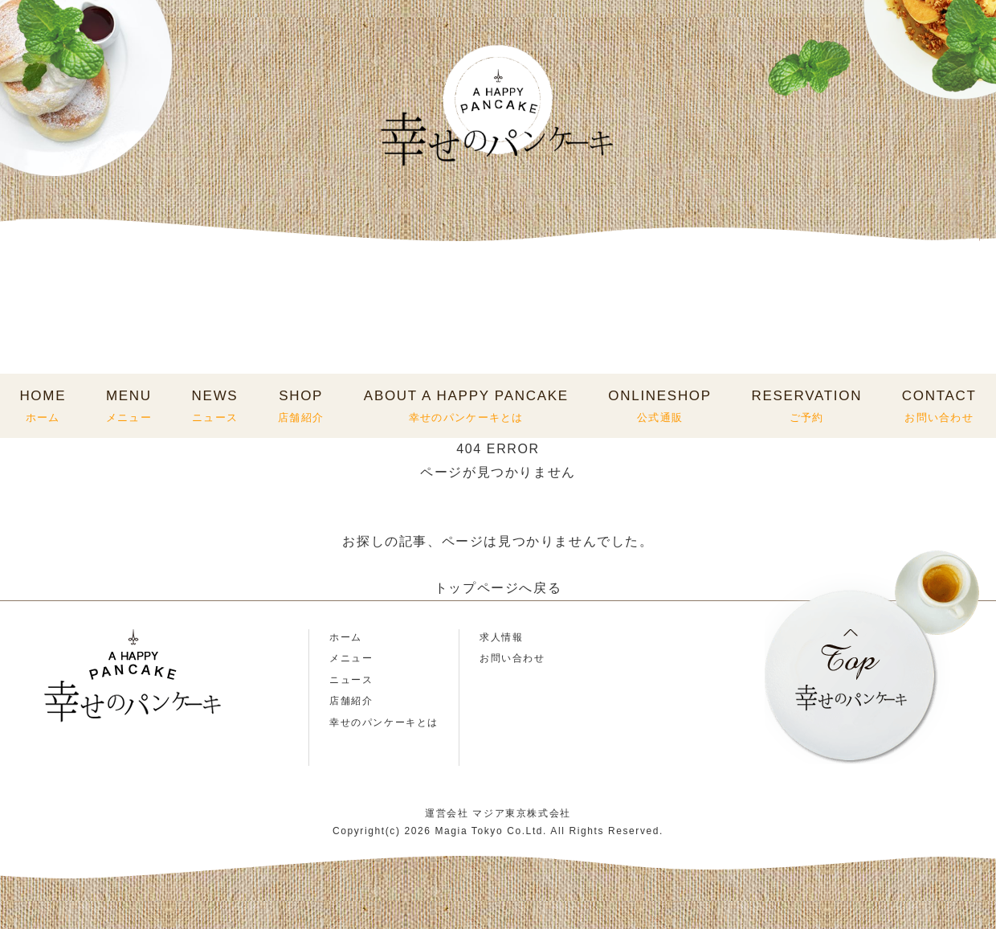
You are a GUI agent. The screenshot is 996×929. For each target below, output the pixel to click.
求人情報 (501, 637)
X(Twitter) (181, 771)
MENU (129, 406)
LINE (83, 771)
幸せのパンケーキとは (384, 722)
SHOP (301, 406)
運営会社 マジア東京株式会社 (498, 813)
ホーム (345, 637)
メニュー (351, 658)
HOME (42, 406)
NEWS (215, 406)
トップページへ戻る (498, 588)
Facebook (230, 771)
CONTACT (939, 406)
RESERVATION (806, 406)
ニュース (351, 679)
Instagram (34, 771)
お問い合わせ (512, 658)
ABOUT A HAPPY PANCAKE (466, 406)
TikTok (132, 771)
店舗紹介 (351, 700)
